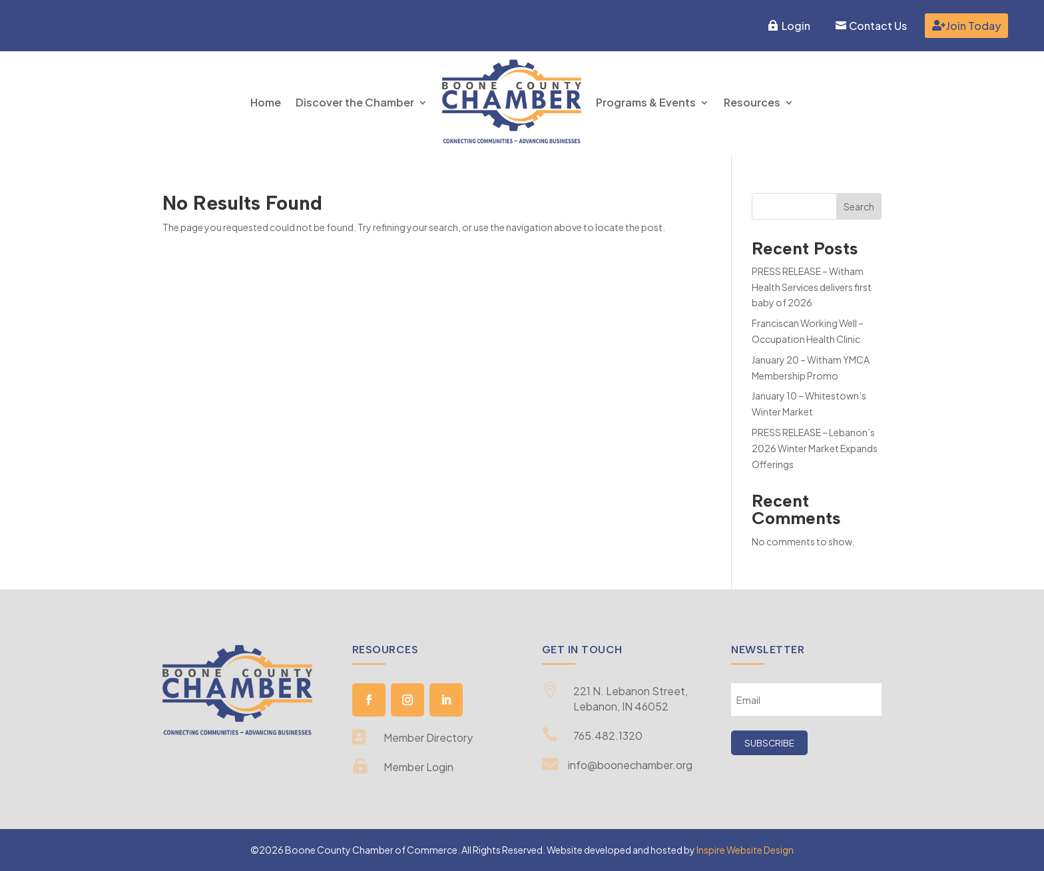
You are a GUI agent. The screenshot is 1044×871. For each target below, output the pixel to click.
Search (859, 206)
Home (265, 102)
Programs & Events (646, 102)
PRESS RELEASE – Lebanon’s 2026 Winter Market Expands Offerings (815, 448)
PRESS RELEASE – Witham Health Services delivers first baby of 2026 (812, 287)
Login (796, 26)
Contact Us (878, 26)
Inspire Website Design (745, 850)
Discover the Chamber (355, 102)
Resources (752, 102)
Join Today (973, 26)
